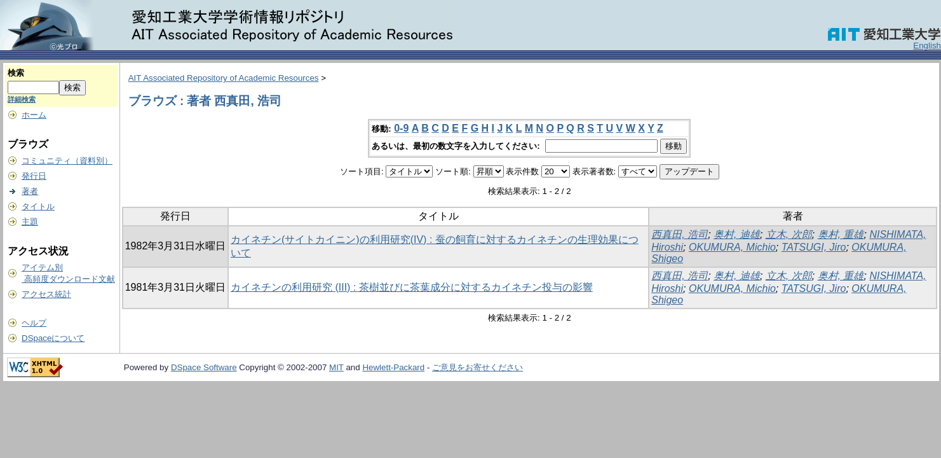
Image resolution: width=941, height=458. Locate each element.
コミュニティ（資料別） (67, 160)
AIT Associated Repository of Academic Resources (223, 78)
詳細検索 (22, 99)
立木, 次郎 (789, 234)
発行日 (34, 176)
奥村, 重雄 (841, 234)
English (927, 45)
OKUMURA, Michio (732, 247)
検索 (16, 73)
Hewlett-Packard (393, 367)
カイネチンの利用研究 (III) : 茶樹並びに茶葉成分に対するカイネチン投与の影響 (412, 287)
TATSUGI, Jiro (814, 247)
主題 (30, 221)
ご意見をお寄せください (477, 367)
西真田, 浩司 (679, 234)
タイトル (38, 206)
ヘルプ (34, 323)
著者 (30, 191)
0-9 (401, 128)
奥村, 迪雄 (737, 234)
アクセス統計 (46, 294)
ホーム (34, 115)
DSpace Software (204, 367)
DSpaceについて (53, 338)
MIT (336, 367)
